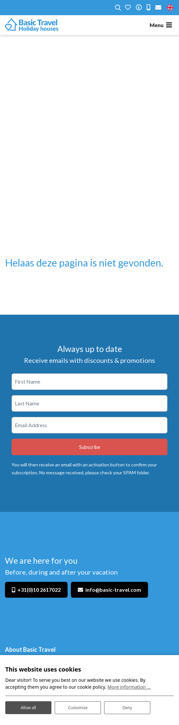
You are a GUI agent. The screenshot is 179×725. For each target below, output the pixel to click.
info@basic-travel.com (113, 589)
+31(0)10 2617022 (39, 589)
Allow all (28, 707)
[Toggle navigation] (162, 25)
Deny (127, 707)
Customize (77, 707)
